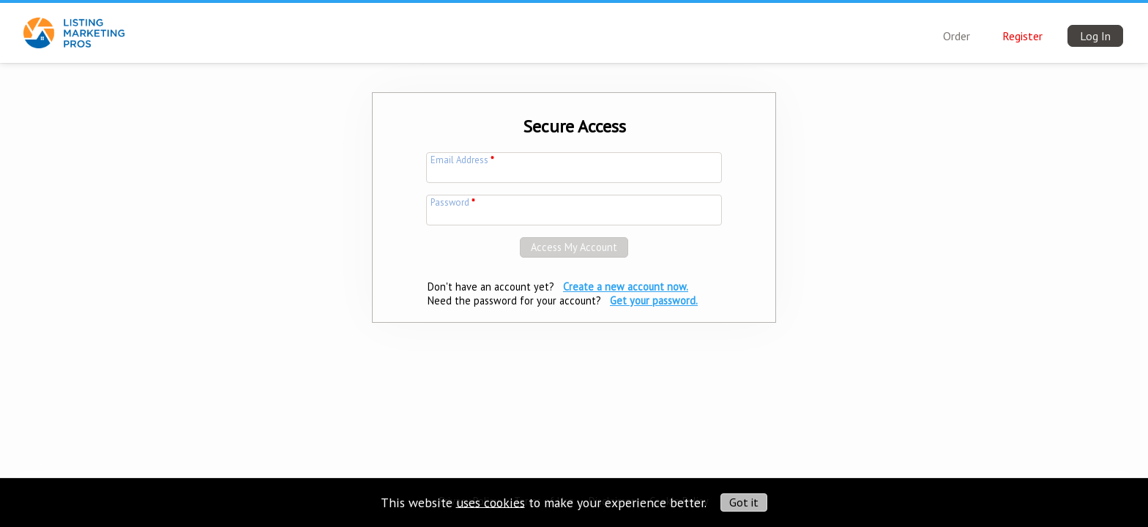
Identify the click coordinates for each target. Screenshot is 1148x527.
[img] (73, 24)
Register (1022, 36)
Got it (743, 502)
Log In (1095, 36)
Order (956, 36)
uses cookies (490, 501)
